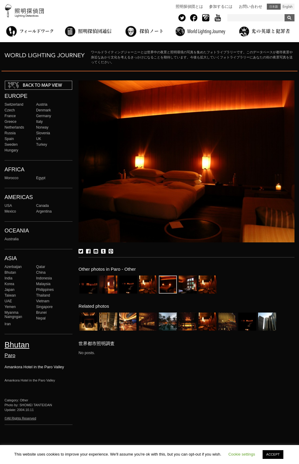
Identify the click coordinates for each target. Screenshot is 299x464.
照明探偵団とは (189, 6)
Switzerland (14, 104)
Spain (9, 139)
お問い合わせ (250, 6)
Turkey (41, 144)
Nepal (41, 318)
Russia (10, 133)
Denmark (43, 110)
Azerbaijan (13, 267)
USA (8, 206)
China (41, 272)
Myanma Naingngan (13, 314)
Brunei (41, 312)
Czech (10, 110)
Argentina (44, 211)
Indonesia (44, 278)
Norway (42, 127)
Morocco (11, 178)
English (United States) (287, 7)
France (10, 116)
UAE (8, 301)
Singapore (44, 307)
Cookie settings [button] (241, 454)
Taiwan (10, 295)
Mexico (10, 211)
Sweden (11, 144)
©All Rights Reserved (20, 418)
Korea (9, 284)
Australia (12, 239)
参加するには (221, 6)
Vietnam (42, 301)
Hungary (11, 150)
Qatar (40, 267)
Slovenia (43, 133)
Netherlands (14, 127)
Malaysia (43, 284)
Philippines (45, 290)
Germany (43, 116)
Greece (11, 122)
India (8, 278)
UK (38, 139)
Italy (39, 122)
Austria (42, 104)
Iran (8, 324)
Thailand (43, 295)
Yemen (10, 307)
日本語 (274, 7)
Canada (42, 206)
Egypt (40, 178)
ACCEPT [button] (273, 454)
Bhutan (10, 272)
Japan (9, 290)
